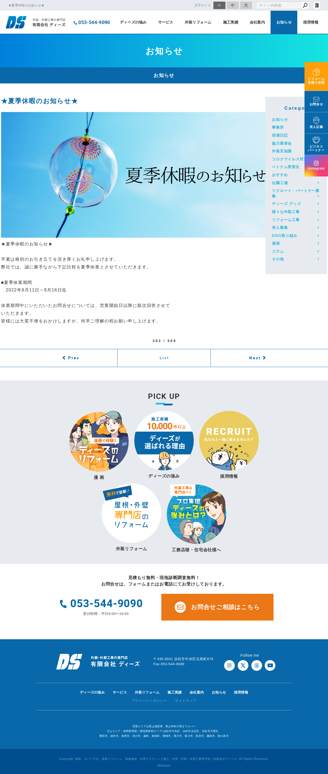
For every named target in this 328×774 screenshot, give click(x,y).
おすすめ (280, 175)
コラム (278, 251)
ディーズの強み (133, 22)
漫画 (276, 243)
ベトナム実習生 (286, 167)
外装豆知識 (282, 151)
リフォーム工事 (286, 220)
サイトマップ (185, 701)
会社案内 (257, 22)
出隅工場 (280, 183)
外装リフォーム (198, 22)
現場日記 (280, 135)
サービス (165, 22)
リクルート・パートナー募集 (295, 193)
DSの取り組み (284, 235)
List (164, 358)
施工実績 (230, 22)
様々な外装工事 (286, 212)
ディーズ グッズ (286, 204)
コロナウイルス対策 (290, 159)
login (317, 5)
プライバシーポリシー (149, 701)
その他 (278, 259)
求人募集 (280, 227)
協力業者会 (282, 143)
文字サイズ (202, 5)
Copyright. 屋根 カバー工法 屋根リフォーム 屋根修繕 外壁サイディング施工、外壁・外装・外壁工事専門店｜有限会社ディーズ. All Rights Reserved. (164, 758)
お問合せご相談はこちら (217, 607)
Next (255, 357)
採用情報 (310, 22)
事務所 (278, 127)
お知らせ (284, 22)
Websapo (163, 765)
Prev (74, 357)
